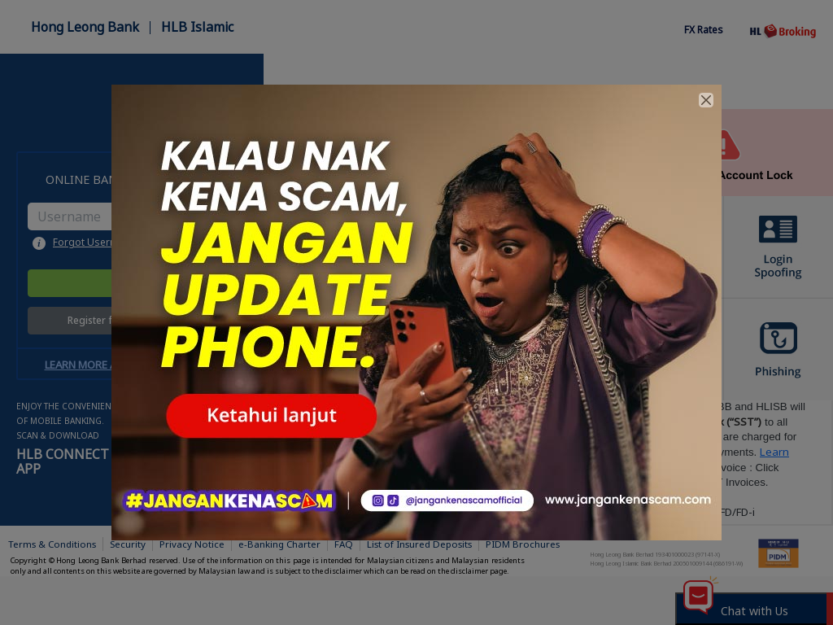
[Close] (706, 100)
